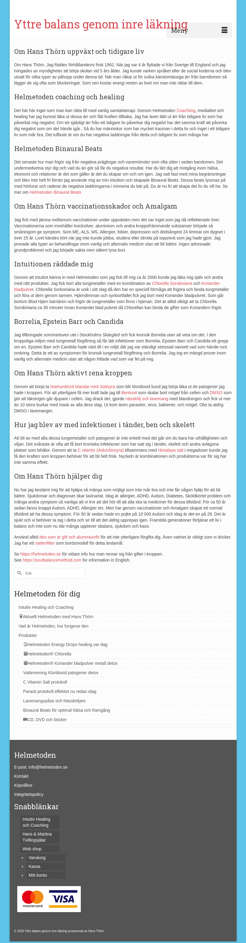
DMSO (216, 392)
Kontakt (21, 776)
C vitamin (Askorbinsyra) (101, 450)
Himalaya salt (170, 450)
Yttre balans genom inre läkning (101, 23)
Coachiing (185, 110)
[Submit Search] (166, 5)
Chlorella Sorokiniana (172, 283)
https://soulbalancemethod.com (52, 560)
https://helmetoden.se (41, 554)
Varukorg (33, 5)
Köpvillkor (23, 785)
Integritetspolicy (29, 794)
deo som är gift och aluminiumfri (70, 537)
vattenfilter (45, 543)
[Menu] (199, 30)
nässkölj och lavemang (147, 398)
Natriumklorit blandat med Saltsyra (82, 386)
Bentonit (129, 392)
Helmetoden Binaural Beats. (56, 192)
